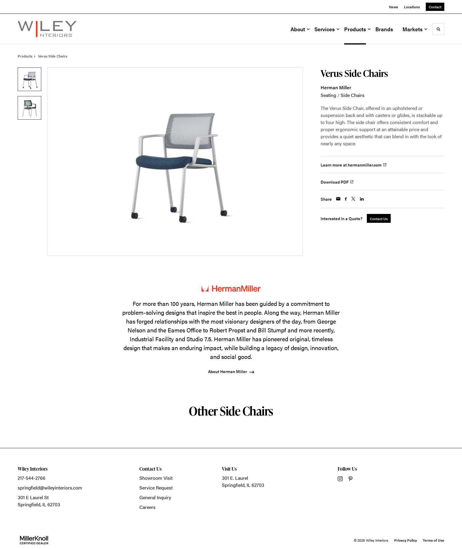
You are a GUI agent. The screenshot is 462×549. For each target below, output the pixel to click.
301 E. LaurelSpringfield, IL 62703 (243, 481)
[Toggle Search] (438, 29)
